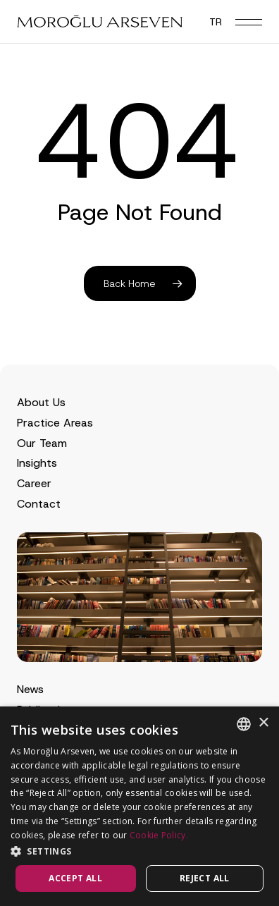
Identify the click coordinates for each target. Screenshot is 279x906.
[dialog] (139, 806)
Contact (39, 503)
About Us (41, 402)
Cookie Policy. (159, 835)
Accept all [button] (75, 878)
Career (34, 483)
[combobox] (244, 724)
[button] (248, 22)
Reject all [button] (205, 878)
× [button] (263, 723)
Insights (37, 462)
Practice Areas (55, 422)
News (30, 689)
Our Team (42, 443)
